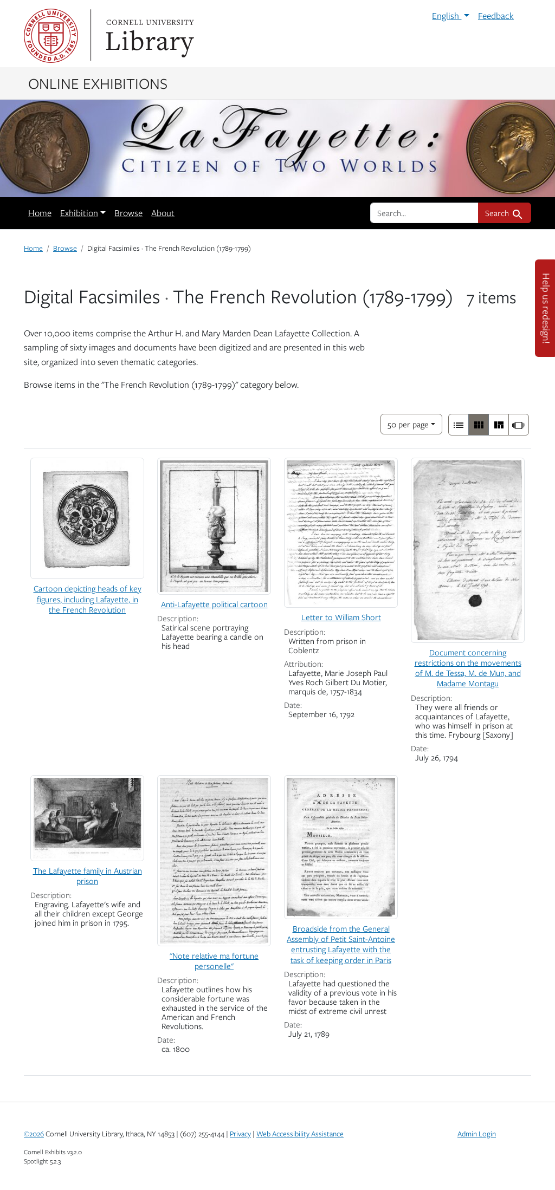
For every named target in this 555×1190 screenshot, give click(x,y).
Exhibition (79, 213)
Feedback (496, 16)
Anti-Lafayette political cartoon (214, 604)
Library (148, 36)
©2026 (34, 1134)
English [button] (446, 16)
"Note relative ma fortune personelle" (214, 960)
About (163, 213)
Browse (128, 213)
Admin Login (476, 1134)
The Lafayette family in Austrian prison (87, 875)
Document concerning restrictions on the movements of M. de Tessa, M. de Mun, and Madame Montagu (468, 668)
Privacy (240, 1134)
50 (408, 423)
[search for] (424, 213)
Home (39, 213)
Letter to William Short (341, 617)
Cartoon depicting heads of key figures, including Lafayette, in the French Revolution (87, 598)
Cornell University (51, 36)
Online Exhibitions (97, 83)
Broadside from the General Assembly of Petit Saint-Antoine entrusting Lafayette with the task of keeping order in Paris (341, 944)
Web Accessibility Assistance (300, 1134)
